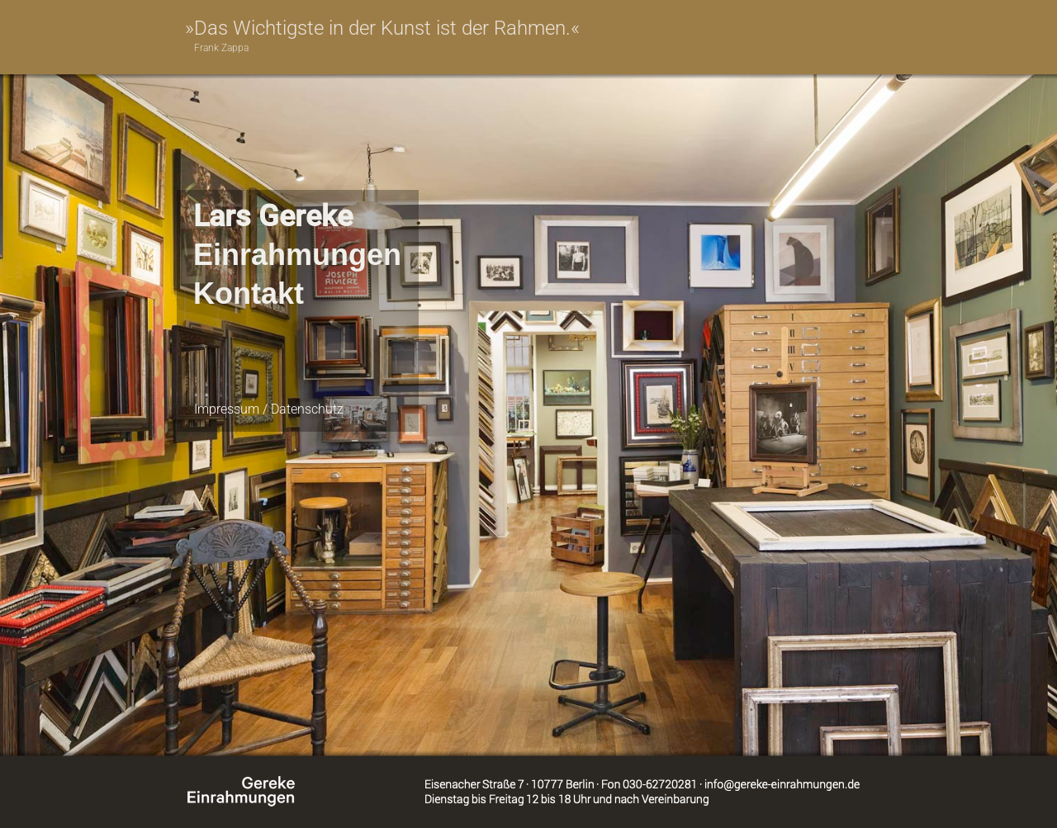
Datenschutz (307, 409)
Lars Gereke (273, 216)
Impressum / (232, 409)
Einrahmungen (297, 255)
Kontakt (248, 293)
